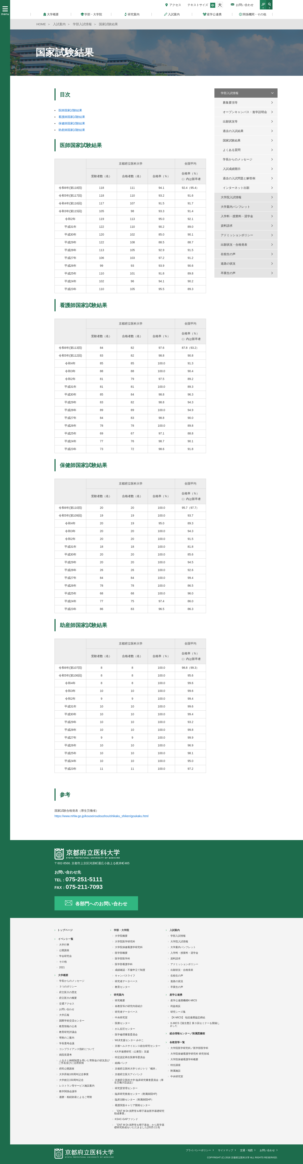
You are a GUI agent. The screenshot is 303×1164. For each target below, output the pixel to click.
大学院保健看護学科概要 (184, 1059)
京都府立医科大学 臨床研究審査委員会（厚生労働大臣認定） (138, 1081)
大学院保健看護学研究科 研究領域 (189, 1053)
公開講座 (64, 950)
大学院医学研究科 (125, 941)
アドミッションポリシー (237, 235)
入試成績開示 (232, 168)
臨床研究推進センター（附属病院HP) (136, 1094)
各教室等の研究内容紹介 (129, 1006)
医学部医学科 (122, 958)
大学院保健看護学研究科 (129, 947)
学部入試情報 (229, 93)
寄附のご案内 (66, 1037)
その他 (63, 961)
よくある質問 (232, 150)
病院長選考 (65, 1054)
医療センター (122, 1023)
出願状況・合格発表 (234, 244)
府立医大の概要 (68, 998)
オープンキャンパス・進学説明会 (245, 112)
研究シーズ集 (178, 1012)
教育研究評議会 (68, 1032)
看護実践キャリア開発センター (132, 1105)
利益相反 (175, 1006)
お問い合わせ (245, 4)
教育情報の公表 (68, 1026)
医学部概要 (121, 953)
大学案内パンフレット (235, 206)
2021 (62, 967)
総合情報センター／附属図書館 (187, 1033)
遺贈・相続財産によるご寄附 (75, 1097)
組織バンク (121, 1063)
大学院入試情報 (231, 197)
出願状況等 (230, 121)
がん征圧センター (125, 1029)
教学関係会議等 (68, 1091)
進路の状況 (228, 263)
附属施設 (175, 1070)
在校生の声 (228, 254)
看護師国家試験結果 (71, 117)
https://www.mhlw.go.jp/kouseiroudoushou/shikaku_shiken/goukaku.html (101, 816)
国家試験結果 (232, 140)
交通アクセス (66, 1003)
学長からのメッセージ (237, 159)
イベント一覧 (65, 939)
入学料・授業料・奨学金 (237, 216)
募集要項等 (230, 102)
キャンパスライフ (125, 975)
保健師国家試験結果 (71, 123)
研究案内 (119, 995)
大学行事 (64, 944)
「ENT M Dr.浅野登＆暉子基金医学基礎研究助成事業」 (139, 1112)
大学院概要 (121, 936)
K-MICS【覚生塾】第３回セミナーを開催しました (195, 1024)
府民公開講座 (66, 1068)
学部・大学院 (121, 930)
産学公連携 (176, 995)
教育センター (122, 987)
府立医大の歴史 (68, 992)
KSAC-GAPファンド (126, 1119)
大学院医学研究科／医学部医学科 (189, 1048)
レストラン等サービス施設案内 (76, 1085)
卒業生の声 (228, 273)
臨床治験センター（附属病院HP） (134, 1099)
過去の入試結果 (233, 131)
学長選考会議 (66, 1043)
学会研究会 (65, 956)
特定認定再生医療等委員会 (130, 1057)
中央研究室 (121, 1017)
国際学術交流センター (71, 1020)
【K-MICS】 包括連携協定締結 (187, 1017)
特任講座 (175, 1065)
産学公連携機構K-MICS (183, 1000)
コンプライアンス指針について (76, 1049)
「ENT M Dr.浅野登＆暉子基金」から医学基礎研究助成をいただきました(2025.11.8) (139, 1126)
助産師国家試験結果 (71, 130)
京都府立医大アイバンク (129, 1074)
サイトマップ (225, 1150)
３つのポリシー (68, 986)
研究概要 (120, 1000)
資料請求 (227, 225)
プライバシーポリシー (198, 1150)
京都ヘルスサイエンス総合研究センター (137, 1046)
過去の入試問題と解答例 (239, 178)
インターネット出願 (236, 187)
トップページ (65, 930)
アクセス (175, 4)
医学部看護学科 (124, 964)
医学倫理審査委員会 (126, 1034)
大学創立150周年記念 (71, 1080)
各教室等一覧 (177, 1042)
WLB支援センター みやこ (129, 1040)
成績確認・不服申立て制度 (130, 970)
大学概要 (63, 975)
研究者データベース (126, 981)
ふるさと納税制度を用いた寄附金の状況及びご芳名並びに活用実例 (84, 1061)
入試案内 (175, 930)
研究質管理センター (126, 1088)
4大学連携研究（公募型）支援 (132, 1051)
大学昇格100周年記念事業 (74, 1074)
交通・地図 (246, 1150)
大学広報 (64, 1015)
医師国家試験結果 (70, 110)
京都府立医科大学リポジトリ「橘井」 (136, 1068)
